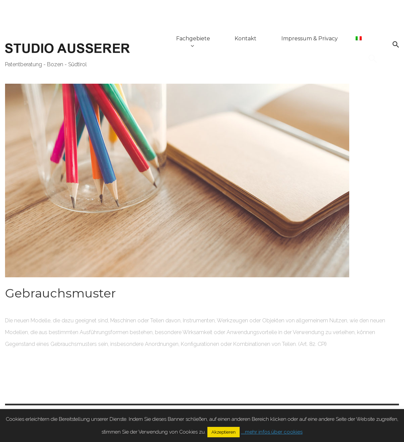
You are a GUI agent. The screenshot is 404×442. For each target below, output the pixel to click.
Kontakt (248, 40)
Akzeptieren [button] (223, 432)
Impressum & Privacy (311, 40)
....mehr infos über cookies (271, 432)
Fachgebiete (196, 40)
